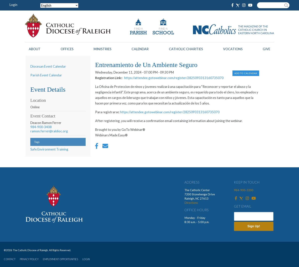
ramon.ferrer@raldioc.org (49, 131)
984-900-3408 (41, 127)
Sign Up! (254, 226)
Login (13, 5)
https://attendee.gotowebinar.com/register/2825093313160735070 (173, 78)
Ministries (102, 49)
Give (266, 49)
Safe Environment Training (49, 149)
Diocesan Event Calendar (48, 66)
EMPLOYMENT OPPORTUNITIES (60, 259)
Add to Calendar (245, 73)
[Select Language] (59, 5)
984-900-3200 (243, 190)
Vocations (233, 49)
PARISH (138, 33)
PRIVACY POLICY (29, 259)
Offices (67, 49)
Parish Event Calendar (46, 75)
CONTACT (9, 259)
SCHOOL (163, 33)
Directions (191, 202)
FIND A (138, 28)
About (34, 49)
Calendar (140, 49)
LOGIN (86, 259)
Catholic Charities (186, 49)
